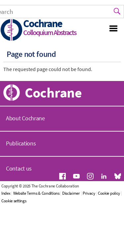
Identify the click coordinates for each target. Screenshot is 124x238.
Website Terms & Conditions (36, 193)
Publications (21, 143)
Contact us (19, 168)
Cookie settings (13, 201)
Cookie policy (109, 193)
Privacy (89, 193)
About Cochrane (25, 118)
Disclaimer (71, 193)
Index (6, 193)
